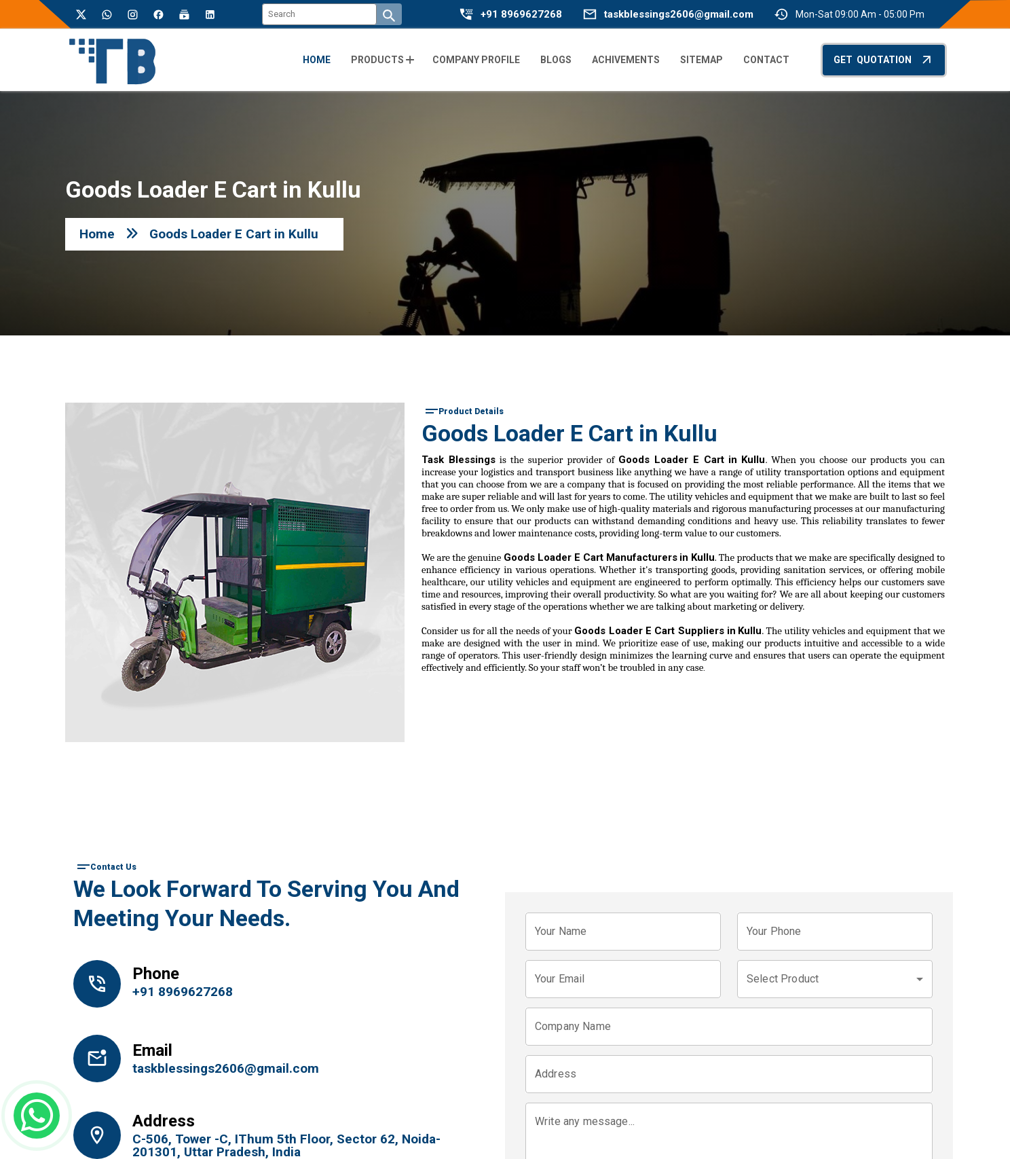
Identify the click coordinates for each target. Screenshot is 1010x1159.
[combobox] (835, 979)
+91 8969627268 (521, 15)
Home (97, 234)
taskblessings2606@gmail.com (678, 15)
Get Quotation (884, 59)
